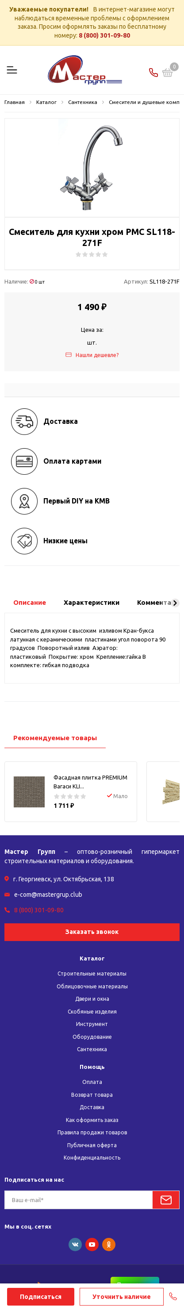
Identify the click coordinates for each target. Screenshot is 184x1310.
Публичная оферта (92, 1145)
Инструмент (92, 1024)
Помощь (92, 1067)
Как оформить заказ (92, 1120)
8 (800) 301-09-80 (104, 35)
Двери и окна (92, 999)
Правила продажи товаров (92, 1132)
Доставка (92, 1107)
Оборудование (92, 1037)
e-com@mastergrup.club (48, 894)
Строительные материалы (92, 973)
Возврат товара (92, 1095)
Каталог (92, 958)
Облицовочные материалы (92, 986)
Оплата (92, 1082)
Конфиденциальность (92, 1157)
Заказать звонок (92, 931)
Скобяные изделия (92, 1011)
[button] (175, 603)
